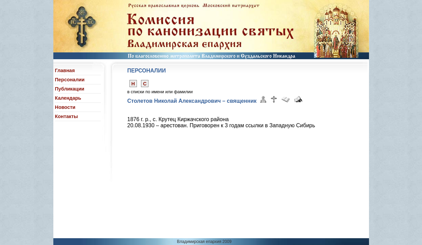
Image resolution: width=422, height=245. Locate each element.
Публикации (70, 89)
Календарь (68, 98)
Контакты (66, 116)
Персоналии (70, 79)
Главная (65, 70)
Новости (65, 107)
